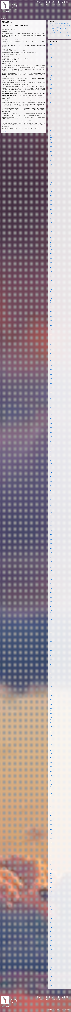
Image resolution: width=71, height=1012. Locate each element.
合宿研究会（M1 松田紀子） (56, 30)
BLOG (45, 1)
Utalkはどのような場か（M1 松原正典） (58, 28)
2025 (51, 940)
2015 (51, 517)
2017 (51, 624)
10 (50, 77)
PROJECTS (53, 4)
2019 (51, 722)
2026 (51, 972)
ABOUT (37, 4)
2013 (51, 410)
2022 (51, 842)
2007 (51, 88)
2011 (51, 302)
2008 (51, 142)
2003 (51, 53)
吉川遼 (4, 131)
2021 (51, 798)
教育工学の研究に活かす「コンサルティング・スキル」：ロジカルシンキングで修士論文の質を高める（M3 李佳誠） (60, 25)
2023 (51, 882)
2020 (51, 753)
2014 (51, 463)
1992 (51, 44)
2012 (51, 356)
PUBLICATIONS (62, 1)
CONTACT (58, 4)
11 (50, 81)
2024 (51, 909)
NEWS (51, 1)
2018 (51, 673)
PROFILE (42, 4)
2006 (51, 57)
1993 (51, 48)
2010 (51, 249)
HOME (38, 1)
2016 (51, 570)
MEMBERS (47, 4)
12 (50, 86)
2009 (51, 195)
